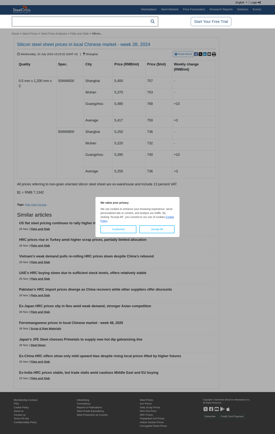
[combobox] (85, 21)
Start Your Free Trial (211, 21)
